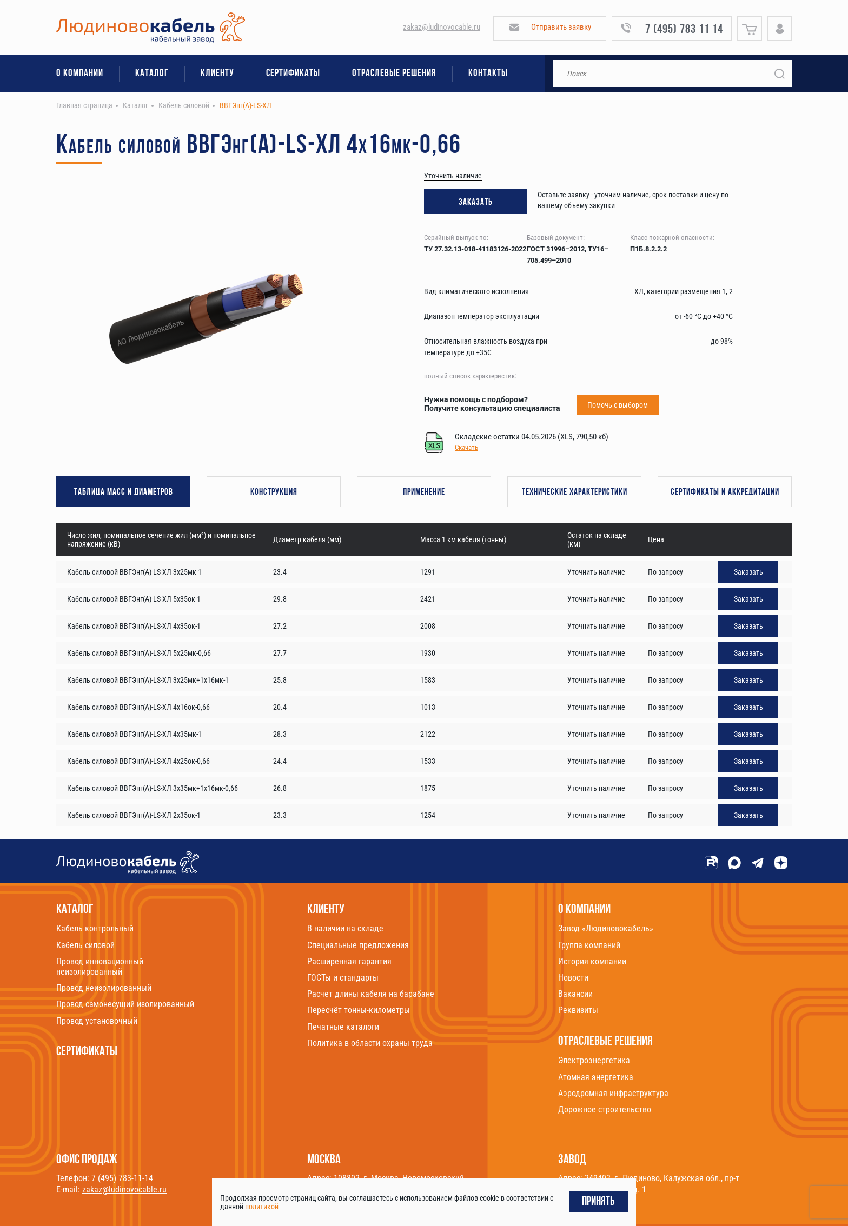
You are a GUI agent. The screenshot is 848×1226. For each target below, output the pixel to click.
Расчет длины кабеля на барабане (370, 994)
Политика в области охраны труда (370, 1043)
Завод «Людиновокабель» (605, 928)
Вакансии (575, 994)
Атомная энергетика (595, 1077)
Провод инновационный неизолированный (99, 966)
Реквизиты (578, 1010)
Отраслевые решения (394, 74)
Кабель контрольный (95, 928)
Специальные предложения (358, 945)
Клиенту (217, 74)
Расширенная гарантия (349, 961)
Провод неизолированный (103, 988)
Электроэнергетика (594, 1060)
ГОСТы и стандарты (343, 977)
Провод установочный (96, 1021)
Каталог (152, 74)
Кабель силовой (85, 945)
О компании (79, 74)
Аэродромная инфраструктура (613, 1093)
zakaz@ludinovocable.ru (441, 27)
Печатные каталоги (343, 1027)
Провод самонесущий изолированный (125, 1004)
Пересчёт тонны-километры (358, 1010)
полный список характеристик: (470, 376)
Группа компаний (589, 945)
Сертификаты (293, 74)
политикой (262, 1206)
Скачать (466, 447)
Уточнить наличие (453, 175)
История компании (592, 961)
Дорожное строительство (604, 1109)
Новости (573, 977)
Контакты (488, 74)
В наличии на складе (345, 928)
